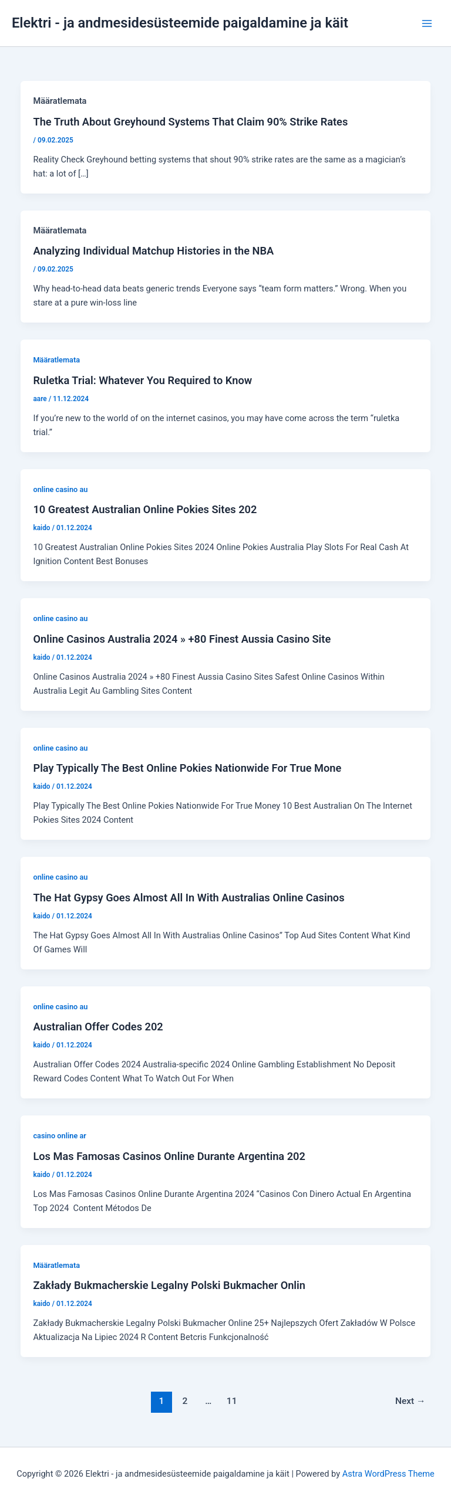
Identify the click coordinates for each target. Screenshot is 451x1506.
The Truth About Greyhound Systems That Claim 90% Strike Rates (190, 122)
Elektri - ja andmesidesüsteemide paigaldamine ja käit (180, 23)
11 (232, 1401)
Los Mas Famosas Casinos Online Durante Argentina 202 (169, 1156)
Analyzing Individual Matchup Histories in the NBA (153, 251)
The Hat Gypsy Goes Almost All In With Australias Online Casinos (188, 897)
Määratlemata (56, 359)
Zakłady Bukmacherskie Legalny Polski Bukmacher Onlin (169, 1285)
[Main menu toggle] (427, 23)
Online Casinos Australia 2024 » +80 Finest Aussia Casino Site (182, 639)
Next (410, 1401)
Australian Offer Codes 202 (98, 1026)
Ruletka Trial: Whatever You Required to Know (142, 380)
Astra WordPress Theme (388, 1473)
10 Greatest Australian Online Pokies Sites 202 (145, 509)
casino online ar (59, 1135)
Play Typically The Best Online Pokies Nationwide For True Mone (187, 768)
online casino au (60, 489)
